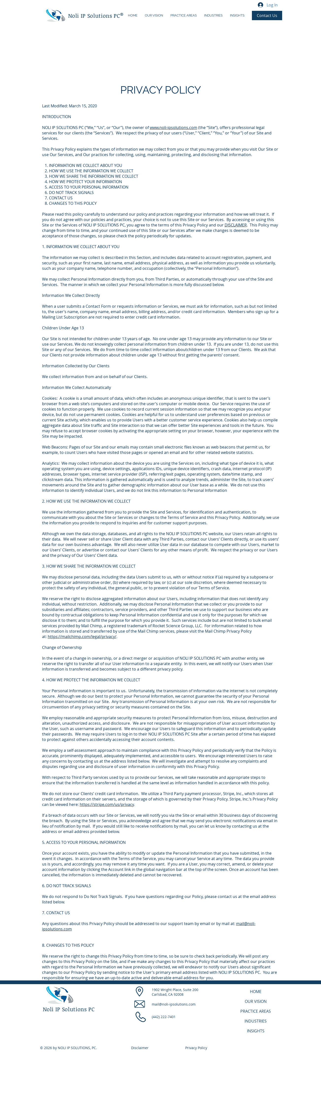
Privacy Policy (196, 1047)
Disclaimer (140, 1047)
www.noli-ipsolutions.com (173, 127)
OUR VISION (256, 1001)
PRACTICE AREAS (256, 1011)
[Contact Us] (267, 15)
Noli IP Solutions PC (94, 15)
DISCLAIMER (236, 225)
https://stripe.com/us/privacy (107, 804)
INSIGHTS (255, 1031)
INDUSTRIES (256, 1021)
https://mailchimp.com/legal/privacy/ (82, 636)
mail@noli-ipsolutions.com (174, 1004)
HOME (255, 991)
